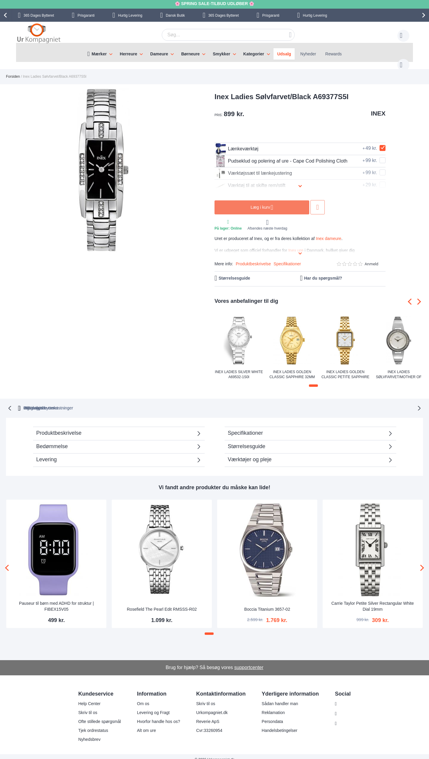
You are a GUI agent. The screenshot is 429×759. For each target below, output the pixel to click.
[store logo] (38, 34)
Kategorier (253, 54)
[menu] (214, 52)
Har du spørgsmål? (323, 272)
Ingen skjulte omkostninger (246, 401)
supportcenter (248, 660)
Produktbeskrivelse (253, 257)
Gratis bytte (188, 401)
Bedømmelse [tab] (52, 440)
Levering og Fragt (149, 706)
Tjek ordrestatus (89, 724)
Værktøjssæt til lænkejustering (253, 167)
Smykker (221, 54)
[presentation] (6, 15)
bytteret (138, 401)
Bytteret (39, 15)
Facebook (345, 707)
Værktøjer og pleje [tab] (250, 453)
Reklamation (269, 706)
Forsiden (13, 70)
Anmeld (371, 258)
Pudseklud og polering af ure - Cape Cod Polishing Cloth (280, 155)
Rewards (333, 54)
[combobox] (219, 35)
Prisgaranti (85, 15)
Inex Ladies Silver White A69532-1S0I (239, 368)
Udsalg (284, 54)
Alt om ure (142, 724)
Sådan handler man (276, 697)
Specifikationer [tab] (245, 426)
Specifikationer (287, 257)
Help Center (85, 697)
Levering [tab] (46, 453)
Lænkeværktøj (236, 143)
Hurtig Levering (130, 15)
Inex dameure (328, 232)
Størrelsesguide (234, 272)
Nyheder (308, 54)
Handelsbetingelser (276, 724)
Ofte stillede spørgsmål (95, 715)
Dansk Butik (175, 15)
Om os (139, 697)
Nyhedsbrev (85, 733)
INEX (378, 107)
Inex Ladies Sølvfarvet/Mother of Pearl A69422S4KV (399, 368)
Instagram (345, 697)
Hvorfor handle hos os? (154, 715)
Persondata (268, 715)
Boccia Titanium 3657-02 (267, 602)
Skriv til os (84, 706)
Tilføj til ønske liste (317, 201)
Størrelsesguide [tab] (246, 440)
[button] (313, 379)
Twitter (342, 717)
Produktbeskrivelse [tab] (59, 426)
